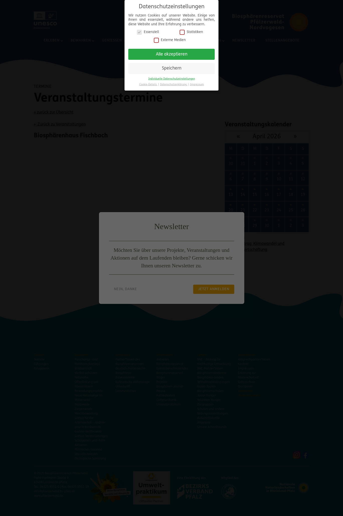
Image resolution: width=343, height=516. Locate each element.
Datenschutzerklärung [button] (173, 84)
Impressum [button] (197, 84)
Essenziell (148, 32)
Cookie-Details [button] (148, 84)
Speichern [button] (171, 68)
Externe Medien (170, 40)
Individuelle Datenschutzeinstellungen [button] (171, 79)
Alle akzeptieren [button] (171, 54)
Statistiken (191, 32)
